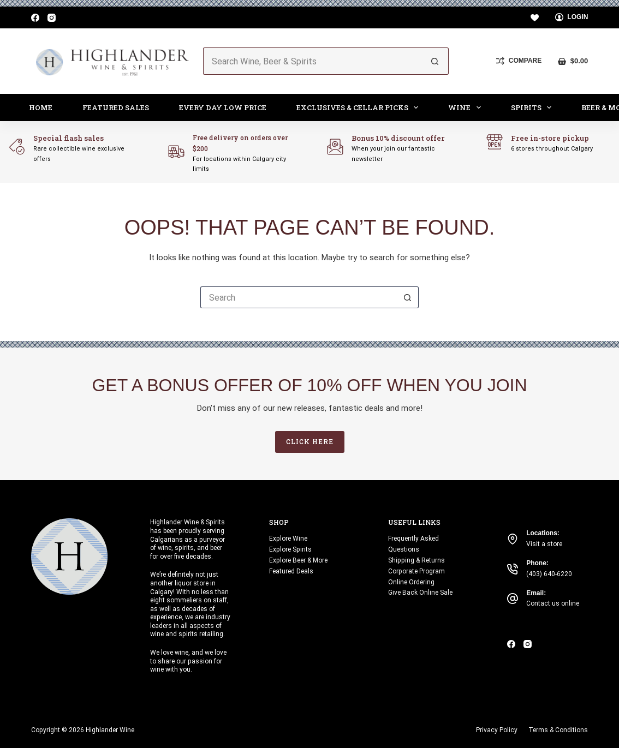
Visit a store (544, 544)
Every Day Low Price (222, 107)
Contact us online (552, 603)
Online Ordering (411, 582)
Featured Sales (115, 107)
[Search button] (435, 61)
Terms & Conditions (558, 730)
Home (40, 107)
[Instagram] (51, 18)
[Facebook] (35, 18)
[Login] (571, 17)
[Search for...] (312, 61)
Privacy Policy (496, 730)
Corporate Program (416, 571)
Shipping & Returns (416, 560)
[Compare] (518, 61)
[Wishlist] (535, 18)
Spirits (533, 107)
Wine (466, 107)
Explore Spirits (290, 549)
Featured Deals (291, 571)
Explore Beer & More (298, 560)
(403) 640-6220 (549, 574)
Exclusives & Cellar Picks (359, 107)
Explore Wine (288, 538)
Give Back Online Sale (420, 592)
